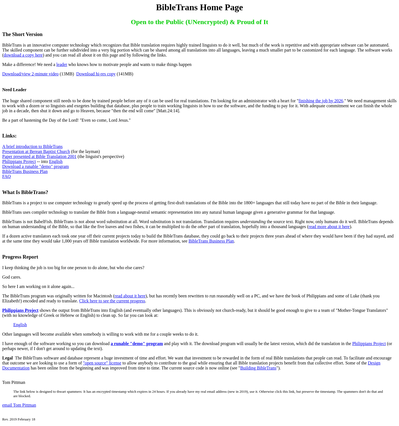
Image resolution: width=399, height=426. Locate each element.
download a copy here (23, 55)
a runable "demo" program (137, 343)
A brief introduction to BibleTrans (32, 146)
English (56, 161)
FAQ (6, 176)
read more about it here (329, 226)
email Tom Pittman (19, 405)
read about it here (130, 296)
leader (61, 64)
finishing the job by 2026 (321, 100)
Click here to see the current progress (112, 301)
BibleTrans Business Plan (25, 171)
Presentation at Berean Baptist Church (36, 151)
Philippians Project (19, 161)
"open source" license (102, 363)
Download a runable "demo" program (35, 166)
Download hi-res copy (96, 74)
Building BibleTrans (258, 368)
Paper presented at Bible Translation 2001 (39, 156)
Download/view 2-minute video (30, 74)
